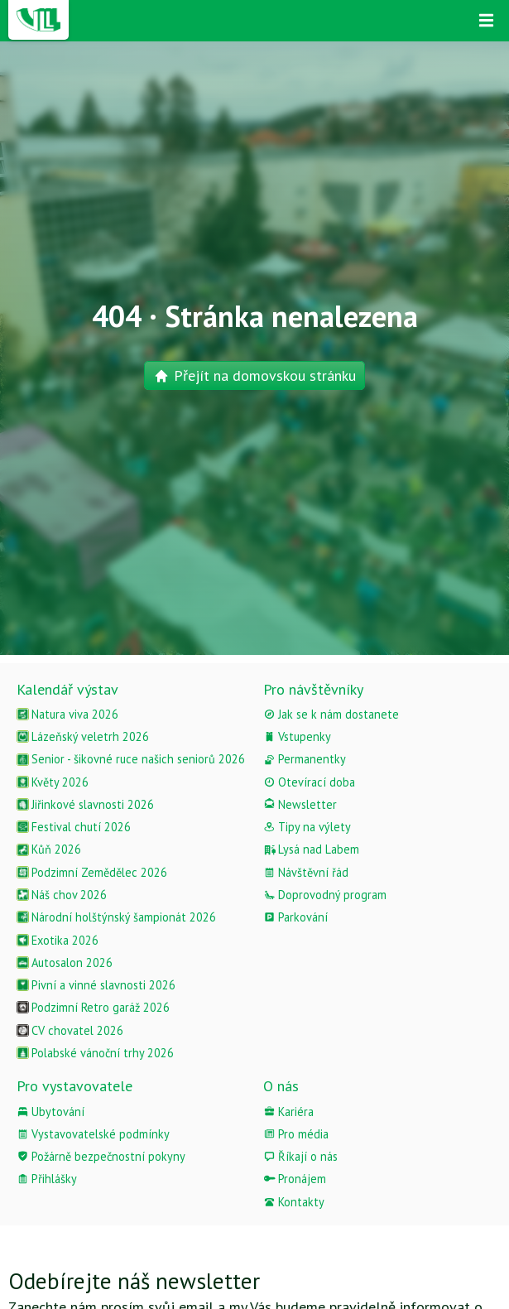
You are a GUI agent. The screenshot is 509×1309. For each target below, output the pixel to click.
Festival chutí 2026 (74, 827)
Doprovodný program (325, 895)
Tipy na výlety (307, 827)
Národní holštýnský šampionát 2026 (116, 917)
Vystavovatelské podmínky (93, 1134)
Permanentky (304, 759)
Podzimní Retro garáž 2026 (93, 1007)
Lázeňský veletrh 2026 (83, 736)
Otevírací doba (309, 782)
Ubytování (50, 1111)
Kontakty (293, 1202)
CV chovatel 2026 (70, 1030)
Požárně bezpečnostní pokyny (101, 1156)
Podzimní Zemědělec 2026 (92, 872)
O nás (281, 1085)
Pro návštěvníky (313, 689)
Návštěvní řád (305, 872)
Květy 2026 (53, 782)
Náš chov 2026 (62, 895)
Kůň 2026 (49, 849)
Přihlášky (47, 1179)
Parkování (295, 917)
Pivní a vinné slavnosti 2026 (96, 985)
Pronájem (294, 1179)
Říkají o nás (300, 1156)
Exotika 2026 (57, 940)
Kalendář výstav (67, 689)
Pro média (296, 1134)
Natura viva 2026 (67, 714)
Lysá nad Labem (311, 849)
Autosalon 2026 (65, 962)
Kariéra (288, 1111)
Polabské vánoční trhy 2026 (95, 1053)
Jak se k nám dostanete (331, 714)
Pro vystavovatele (74, 1085)
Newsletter (300, 804)
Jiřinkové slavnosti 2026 (85, 804)
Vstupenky (297, 736)
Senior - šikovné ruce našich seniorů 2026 (131, 759)
